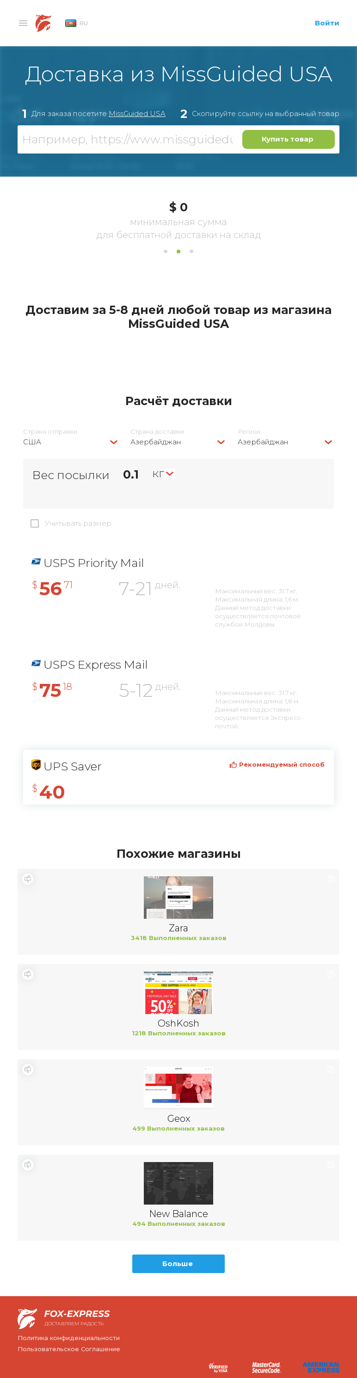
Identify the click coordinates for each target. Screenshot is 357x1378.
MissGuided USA (137, 113)
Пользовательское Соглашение (69, 1349)
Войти (327, 22)
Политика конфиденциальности (69, 1337)
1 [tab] (165, 251)
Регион (249, 432)
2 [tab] (178, 251)
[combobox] (71, 442)
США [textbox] (32, 441)
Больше (177, 1263)
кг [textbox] (158, 473)
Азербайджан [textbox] (155, 441)
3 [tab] (191, 251)
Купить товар (288, 139)
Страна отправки (50, 432)
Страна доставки (157, 432)
